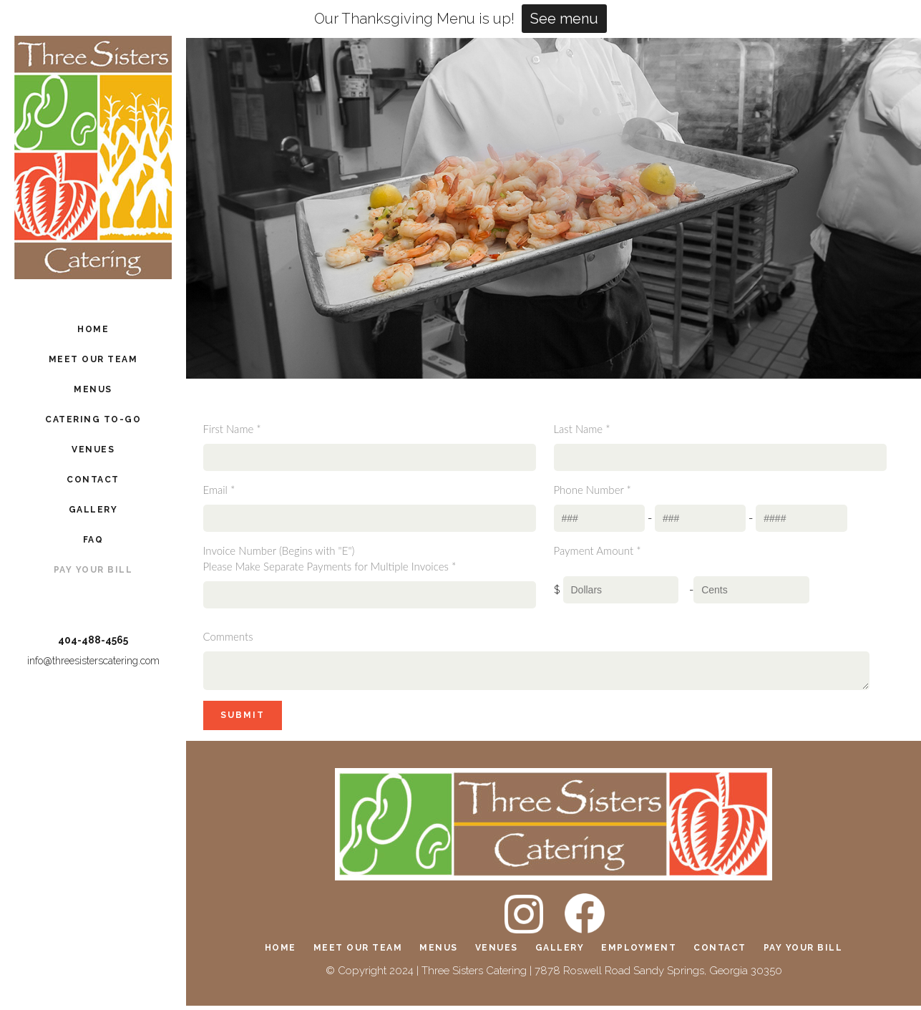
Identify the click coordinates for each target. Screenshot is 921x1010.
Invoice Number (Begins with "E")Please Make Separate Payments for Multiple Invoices (330, 558)
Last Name (582, 428)
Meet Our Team (358, 952)
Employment (638, 952)
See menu (564, 18)
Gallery (560, 952)
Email (219, 489)
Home (280, 952)
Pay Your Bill (803, 952)
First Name (232, 428)
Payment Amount (597, 550)
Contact (719, 952)
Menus (438, 952)
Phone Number (592, 489)
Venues (496, 952)
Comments (228, 636)
